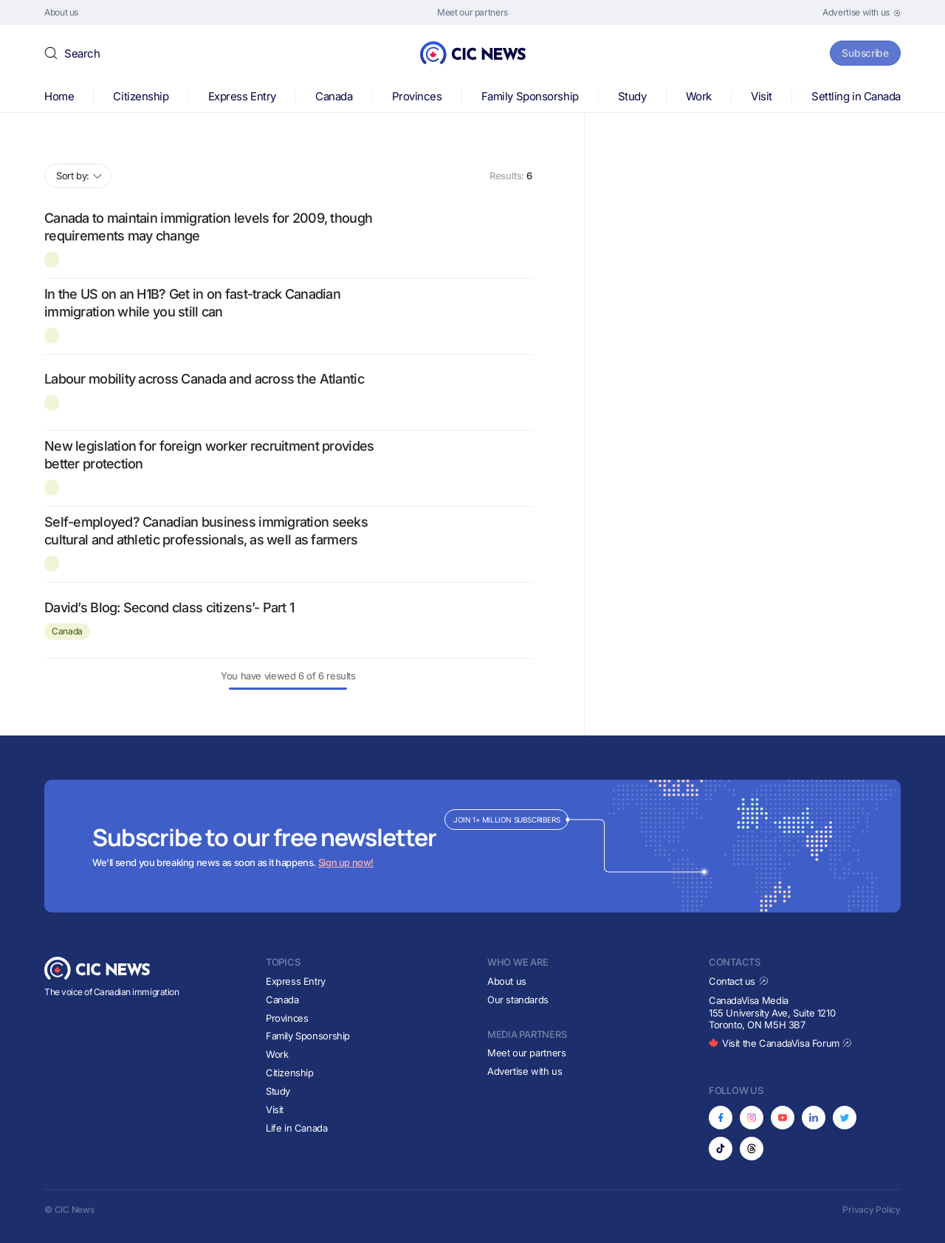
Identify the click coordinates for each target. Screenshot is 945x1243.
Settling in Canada (856, 96)
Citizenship (140, 96)
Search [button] (82, 53)
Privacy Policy (871, 1209)
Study (632, 96)
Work (699, 96)
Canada (333, 96)
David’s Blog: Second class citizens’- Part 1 (169, 607)
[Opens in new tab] (861, 12)
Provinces (417, 96)
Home (59, 96)
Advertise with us (524, 1071)
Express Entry (242, 96)
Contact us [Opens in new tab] (739, 981)
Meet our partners (526, 1053)
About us (506, 981)
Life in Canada (297, 1128)
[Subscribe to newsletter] (472, 846)
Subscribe (863, 52)
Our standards (518, 999)
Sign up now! (346, 862)
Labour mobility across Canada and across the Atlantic (204, 379)
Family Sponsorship (530, 96)
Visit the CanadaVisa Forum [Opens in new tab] (780, 1043)
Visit (761, 96)
